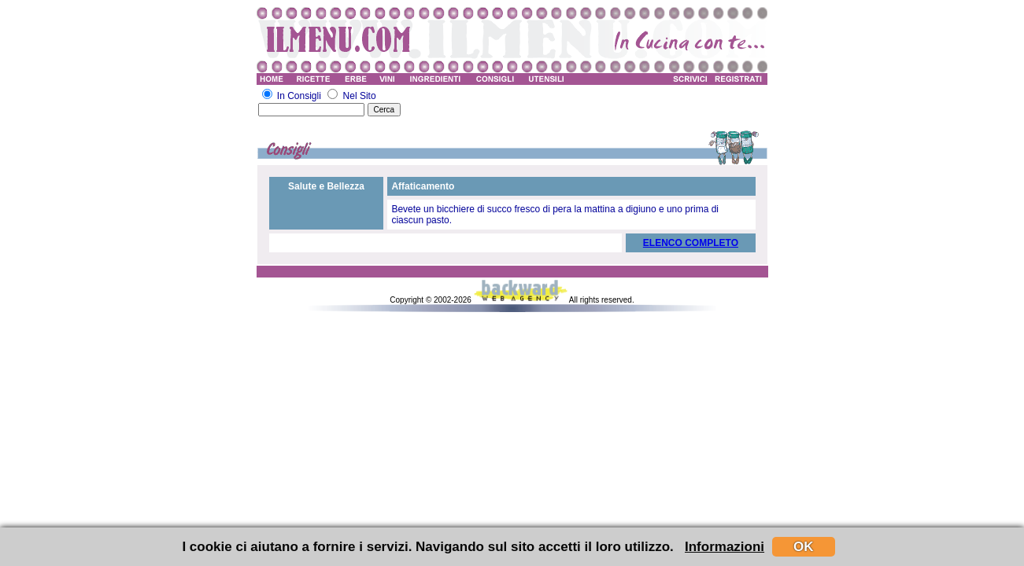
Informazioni (724, 546)
